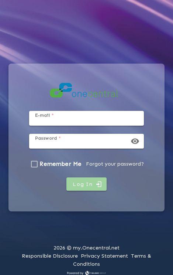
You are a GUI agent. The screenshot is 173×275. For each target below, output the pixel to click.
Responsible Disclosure (50, 255)
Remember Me (60, 163)
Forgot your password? (115, 163)
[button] (135, 141)
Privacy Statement (104, 255)
